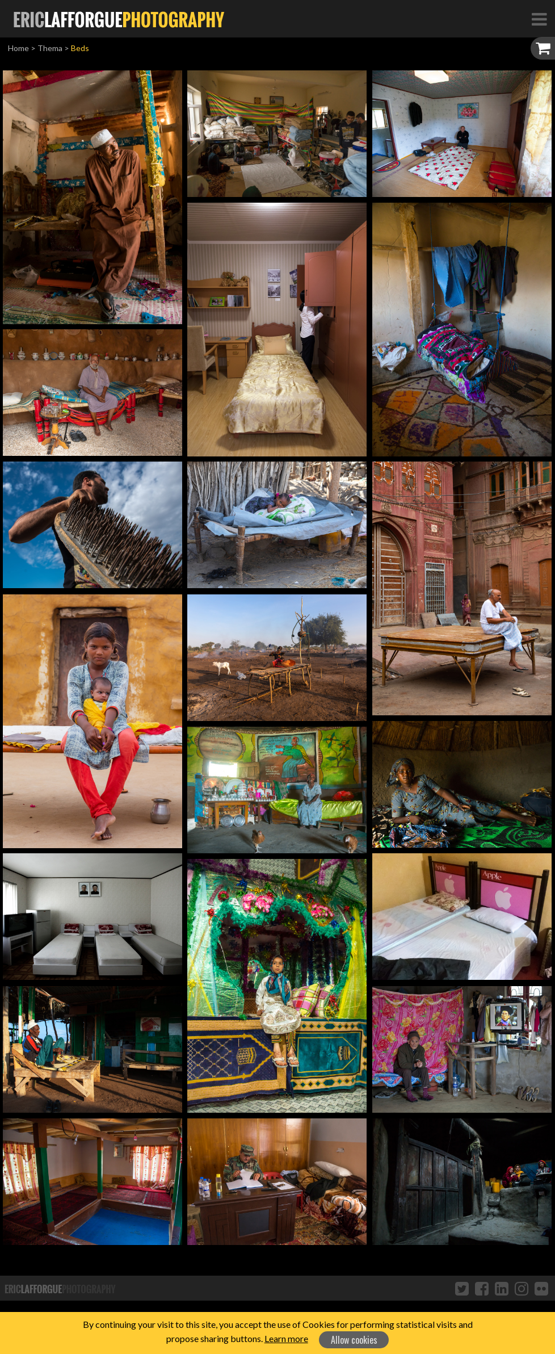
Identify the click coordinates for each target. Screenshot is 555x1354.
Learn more (286, 1338)
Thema (49, 48)
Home (18, 48)
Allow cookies (354, 1340)
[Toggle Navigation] (539, 18)
